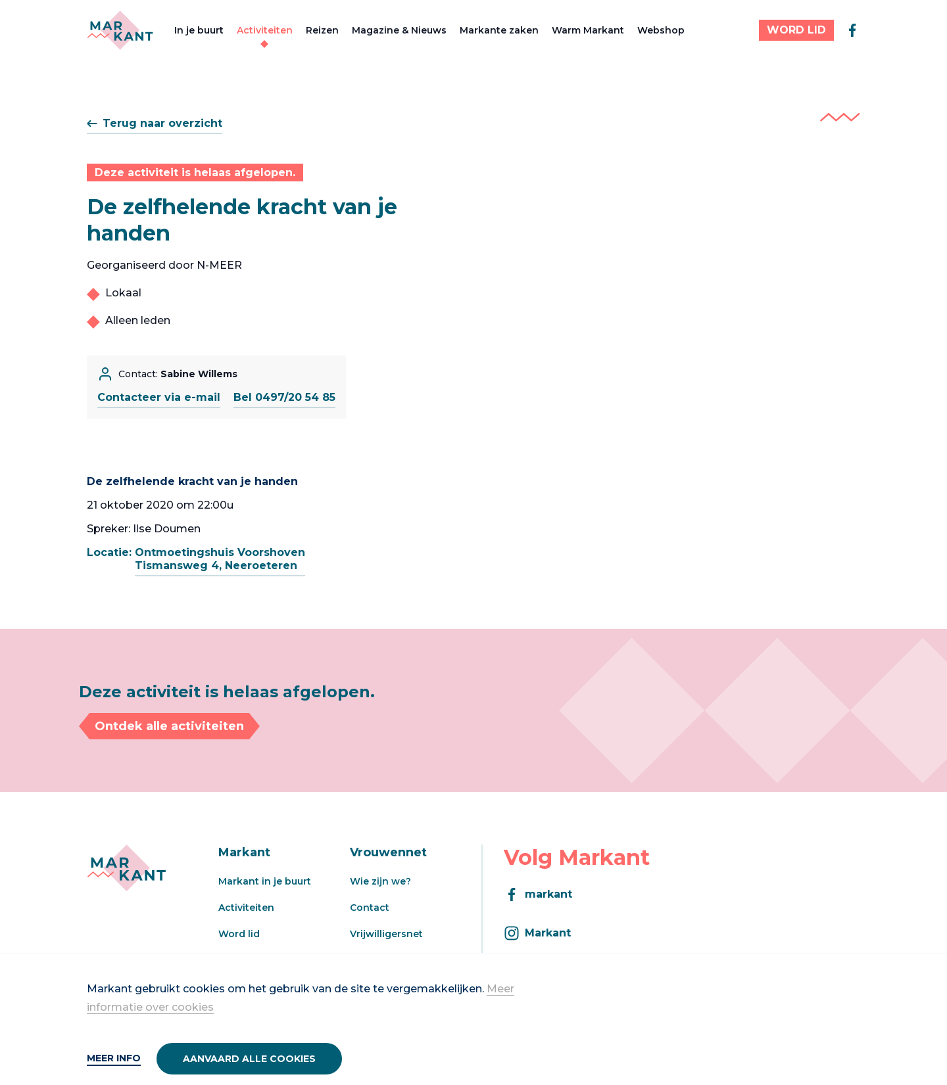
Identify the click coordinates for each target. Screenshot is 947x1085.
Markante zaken (499, 30)
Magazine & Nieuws (399, 30)
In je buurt (199, 30)
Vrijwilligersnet (386, 934)
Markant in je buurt (264, 881)
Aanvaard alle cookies (249, 1059)
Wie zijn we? (380, 881)
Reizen (322, 30)
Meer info (114, 1058)
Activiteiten (265, 30)
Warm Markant (588, 30)
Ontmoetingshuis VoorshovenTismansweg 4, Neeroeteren (220, 559)
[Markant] (120, 30)
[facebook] (852, 30)
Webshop (661, 30)
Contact (369, 907)
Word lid (239, 934)
